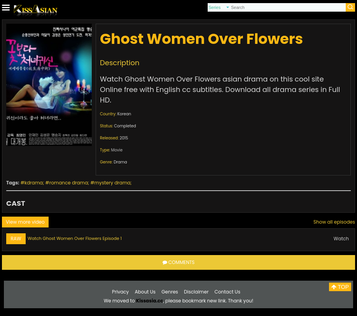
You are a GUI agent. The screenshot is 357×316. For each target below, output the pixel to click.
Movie (116, 150)
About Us (145, 291)
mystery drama (112, 182)
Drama (120, 162)
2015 (124, 138)
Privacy (120, 291)
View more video (25, 222)
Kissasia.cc (149, 300)
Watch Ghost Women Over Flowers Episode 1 (75, 238)
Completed (125, 126)
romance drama (68, 182)
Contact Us (227, 291)
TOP (340, 287)
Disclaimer (196, 291)
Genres (169, 291)
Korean (124, 114)
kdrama (33, 182)
